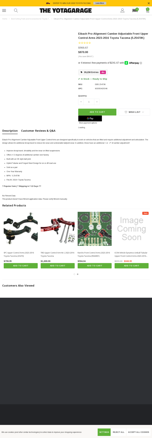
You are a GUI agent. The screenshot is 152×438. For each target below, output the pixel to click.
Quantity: (82, 96)
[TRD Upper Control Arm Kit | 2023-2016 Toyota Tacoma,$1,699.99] (58, 229)
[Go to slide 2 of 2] (77, 274)
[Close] (148, 3)
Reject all (118, 432)
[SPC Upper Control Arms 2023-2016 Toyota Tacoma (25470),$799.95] (21, 229)
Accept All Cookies (138, 432)
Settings (104, 432)
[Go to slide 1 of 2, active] (74, 274)
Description (10, 130)
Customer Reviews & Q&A (38, 130)
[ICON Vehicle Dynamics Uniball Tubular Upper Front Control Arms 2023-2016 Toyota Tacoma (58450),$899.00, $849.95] (132, 229)
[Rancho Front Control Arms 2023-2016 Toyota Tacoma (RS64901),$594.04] (95, 229)
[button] (135, 10)
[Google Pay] (90, 118)
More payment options (88, 123)
